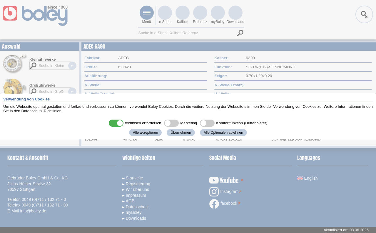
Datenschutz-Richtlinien (41, 111)
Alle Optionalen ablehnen (223, 132)
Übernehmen (181, 132)
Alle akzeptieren (145, 132)
